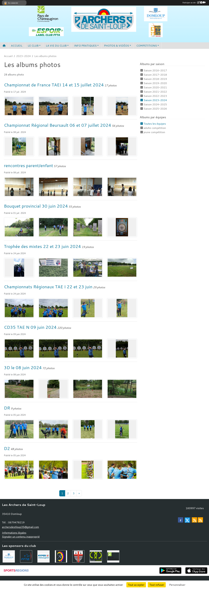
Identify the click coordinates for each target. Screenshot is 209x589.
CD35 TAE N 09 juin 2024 (30, 327)
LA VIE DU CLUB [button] (56, 45)
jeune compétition (154, 132)
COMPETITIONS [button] (146, 45)
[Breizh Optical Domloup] (96, 556)
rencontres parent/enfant (28, 165)
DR (7, 408)
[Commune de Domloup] (9, 556)
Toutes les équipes (155, 123)
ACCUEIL (16, 45)
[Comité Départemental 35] (61, 556)
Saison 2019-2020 (155, 83)
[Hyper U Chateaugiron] (43, 556)
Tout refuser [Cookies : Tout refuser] (156, 585)
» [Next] (79, 493)
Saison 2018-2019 (155, 79)
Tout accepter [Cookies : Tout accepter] (136, 585)
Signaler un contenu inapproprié (21, 536)
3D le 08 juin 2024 (23, 367)
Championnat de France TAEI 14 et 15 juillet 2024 (54, 85)
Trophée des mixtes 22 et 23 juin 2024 (42, 246)
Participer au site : (194, 2)
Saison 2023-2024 (155, 100)
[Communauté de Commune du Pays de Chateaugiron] (113, 556)
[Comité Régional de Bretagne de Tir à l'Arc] (78, 556)
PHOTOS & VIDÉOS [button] (116, 45)
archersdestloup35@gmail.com (20, 527)
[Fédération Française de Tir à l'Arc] (26, 556)
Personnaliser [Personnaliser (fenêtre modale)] (177, 585)
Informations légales (14, 532)
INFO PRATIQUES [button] (85, 45)
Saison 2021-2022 (155, 91)
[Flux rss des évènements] (200, 520)
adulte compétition (155, 128)
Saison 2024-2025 (155, 104)
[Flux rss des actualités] (194, 520)
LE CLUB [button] (33, 45)
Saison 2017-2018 (155, 74)
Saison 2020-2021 (155, 87)
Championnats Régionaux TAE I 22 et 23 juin (48, 286)
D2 (7, 448)
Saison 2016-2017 (155, 70)
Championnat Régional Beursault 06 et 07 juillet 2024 (57, 125)
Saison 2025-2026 (155, 108)
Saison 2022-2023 (155, 96)
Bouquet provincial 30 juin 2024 (36, 206)
